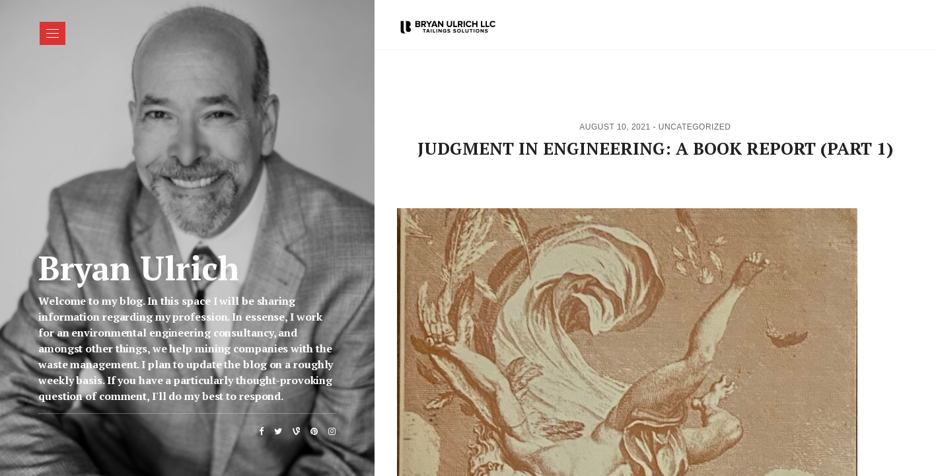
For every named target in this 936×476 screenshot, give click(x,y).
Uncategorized (695, 127)
